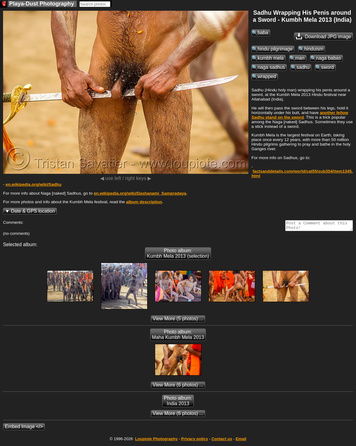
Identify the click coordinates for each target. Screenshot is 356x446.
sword (327, 67)
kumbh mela (271, 58)
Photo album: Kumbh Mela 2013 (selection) (178, 255)
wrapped (267, 76)
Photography (156, 440)
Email (240, 440)
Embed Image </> (24, 428)
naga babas (328, 58)
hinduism (313, 48)
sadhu (303, 67)
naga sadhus (271, 67)
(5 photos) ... (178, 320)
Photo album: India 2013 (178, 402)
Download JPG (323, 36)
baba (263, 32)
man (299, 58)
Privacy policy (194, 440)
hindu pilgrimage (275, 48)
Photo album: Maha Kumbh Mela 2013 (178, 336)
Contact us (222, 440)
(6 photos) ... (178, 386)
